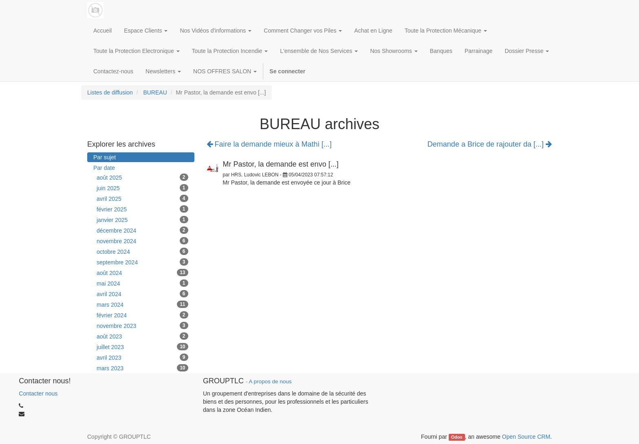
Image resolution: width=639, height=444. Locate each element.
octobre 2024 (142, 251)
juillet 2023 (142, 346)
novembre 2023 (142, 325)
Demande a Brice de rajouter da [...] (489, 144)
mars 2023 (142, 367)
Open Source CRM (526, 436)
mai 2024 (142, 283)
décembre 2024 (142, 230)
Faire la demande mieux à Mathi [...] (269, 144)
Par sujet (104, 157)
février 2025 (142, 209)
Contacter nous (38, 393)
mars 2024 (142, 304)
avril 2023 (142, 357)
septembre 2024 (142, 262)
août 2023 (142, 336)
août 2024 (142, 272)
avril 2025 (142, 198)
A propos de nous (270, 381)
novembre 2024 (142, 240)
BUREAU (155, 92)
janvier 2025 (142, 219)
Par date (104, 168)
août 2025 (142, 177)
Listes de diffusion (110, 92)
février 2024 (142, 315)
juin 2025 (142, 187)
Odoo (456, 437)
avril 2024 (142, 293)
